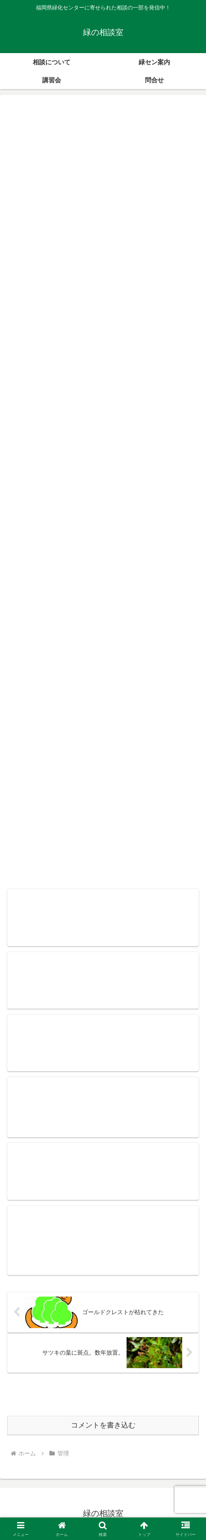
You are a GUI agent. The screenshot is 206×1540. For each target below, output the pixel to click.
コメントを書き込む (103, 1425)
